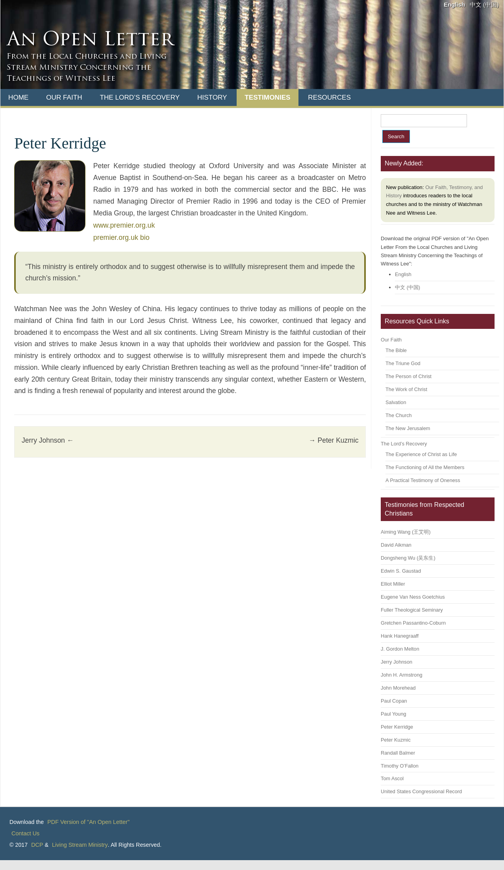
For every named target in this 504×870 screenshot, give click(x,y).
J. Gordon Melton (400, 649)
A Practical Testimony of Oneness (422, 480)
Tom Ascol (392, 778)
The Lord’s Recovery (140, 97)
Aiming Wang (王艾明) (405, 532)
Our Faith (64, 97)
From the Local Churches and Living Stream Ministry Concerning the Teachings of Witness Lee (87, 68)
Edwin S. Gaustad (401, 571)
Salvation (395, 402)
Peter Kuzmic (333, 440)
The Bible (396, 350)
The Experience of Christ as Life (421, 454)
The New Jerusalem (407, 428)
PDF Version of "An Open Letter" (88, 822)
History (212, 97)
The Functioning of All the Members (424, 467)
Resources (329, 97)
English (454, 5)
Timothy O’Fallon (400, 766)
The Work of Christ (406, 389)
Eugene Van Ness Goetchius (413, 597)
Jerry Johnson (48, 440)
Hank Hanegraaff (400, 636)
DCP (37, 845)
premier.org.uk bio (121, 237)
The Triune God (402, 363)
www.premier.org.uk (124, 225)
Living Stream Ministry (80, 845)
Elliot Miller (393, 584)
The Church (398, 415)
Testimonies (267, 97)
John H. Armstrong (401, 675)
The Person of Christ (408, 376)
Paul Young (393, 714)
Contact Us (25, 833)
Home (18, 97)
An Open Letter (90, 40)
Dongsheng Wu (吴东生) (408, 558)
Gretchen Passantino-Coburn (413, 623)
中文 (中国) (484, 5)
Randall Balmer (398, 753)
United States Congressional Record (421, 791)
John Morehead (398, 688)
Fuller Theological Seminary (412, 610)
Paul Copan (394, 701)
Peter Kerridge (397, 727)
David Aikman (396, 545)
